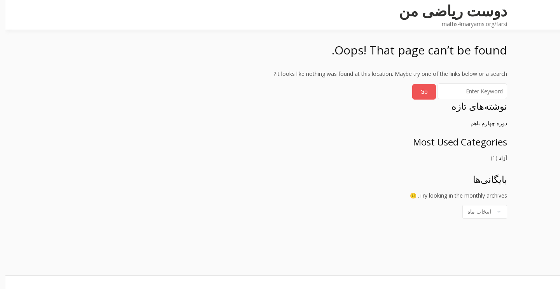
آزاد (498, 157)
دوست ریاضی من (448, 10)
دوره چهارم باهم (483, 123)
